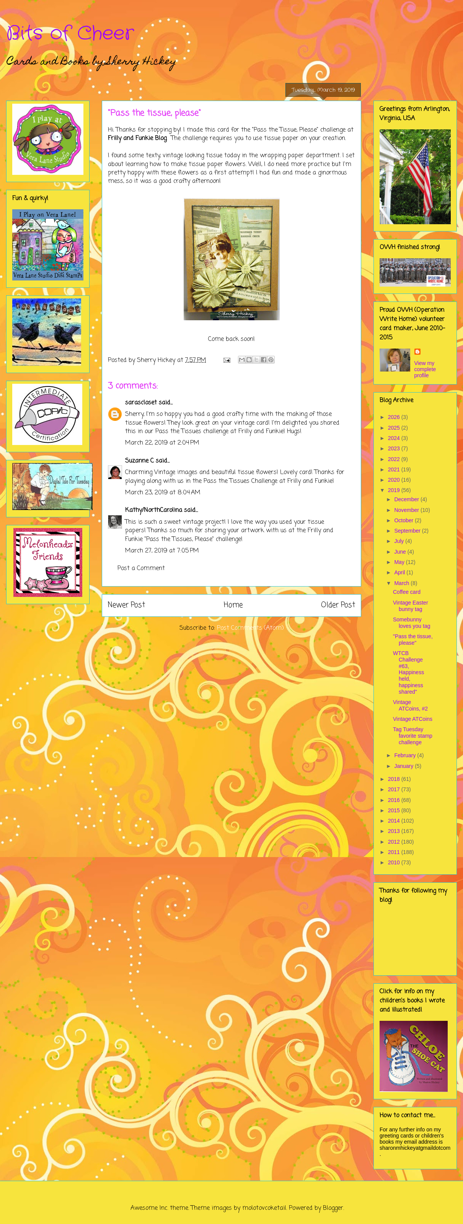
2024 (394, 438)
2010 (394, 862)
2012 (394, 842)
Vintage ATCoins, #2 (410, 705)
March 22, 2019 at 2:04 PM (162, 443)
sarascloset (141, 402)
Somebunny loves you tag (411, 622)
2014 (394, 821)
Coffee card (407, 592)
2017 (394, 789)
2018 (394, 779)
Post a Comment (141, 568)
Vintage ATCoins (412, 719)
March (402, 583)
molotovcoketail (264, 1208)
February (405, 755)
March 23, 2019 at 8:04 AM (163, 492)
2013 (394, 831)
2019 (394, 490)
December (407, 499)
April (400, 572)
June (400, 552)
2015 (394, 810)
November (407, 510)
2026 (394, 417)
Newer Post (126, 605)
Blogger (333, 1208)
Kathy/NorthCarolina (153, 510)
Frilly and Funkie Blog (137, 138)
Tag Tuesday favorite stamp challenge (412, 735)
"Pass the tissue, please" (413, 639)
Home (233, 605)
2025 (394, 428)
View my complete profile (425, 369)
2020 (394, 480)
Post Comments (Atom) (250, 628)
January (404, 766)
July (399, 541)
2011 (394, 852)
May (400, 562)
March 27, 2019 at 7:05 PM (162, 551)
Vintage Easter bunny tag (410, 606)
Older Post (338, 605)
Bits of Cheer (70, 33)
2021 (394, 469)
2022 (394, 459)
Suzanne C (139, 461)
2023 (394, 448)
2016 (394, 800)
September (408, 531)
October (404, 520)
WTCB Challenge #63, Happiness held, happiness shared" (408, 672)
